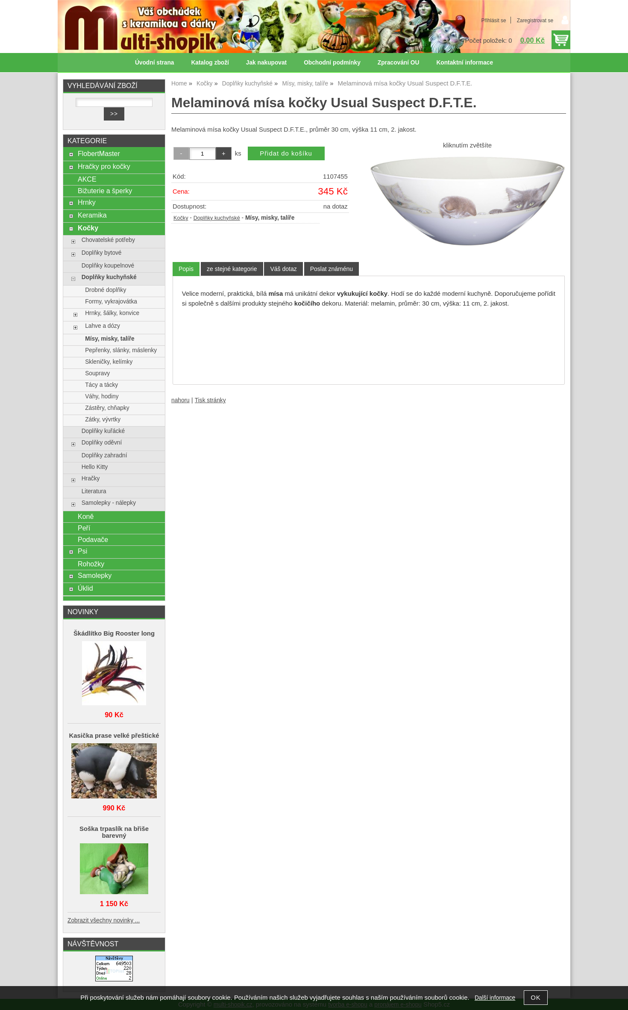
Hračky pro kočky (104, 166)
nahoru (180, 400)
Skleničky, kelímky (108, 362)
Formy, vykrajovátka (111, 301)
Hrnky (87, 202)
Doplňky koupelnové (108, 265)
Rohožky (91, 564)
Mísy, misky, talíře (109, 339)
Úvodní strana (154, 62)
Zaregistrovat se (535, 21)
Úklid (85, 588)
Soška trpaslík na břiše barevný (114, 832)
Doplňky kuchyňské (217, 218)
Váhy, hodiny (101, 396)
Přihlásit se (493, 21)
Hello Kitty (95, 467)
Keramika (92, 215)
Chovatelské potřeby (108, 240)
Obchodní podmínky (332, 62)
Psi (82, 551)
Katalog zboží (210, 62)
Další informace (495, 998)
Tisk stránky (210, 400)
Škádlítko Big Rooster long (114, 633)
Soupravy (97, 373)
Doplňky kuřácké (103, 431)
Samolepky (95, 575)
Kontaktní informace (464, 62)
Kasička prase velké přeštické (114, 735)
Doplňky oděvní (102, 442)
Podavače (93, 539)
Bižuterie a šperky (105, 190)
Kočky (180, 218)
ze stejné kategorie (232, 268)
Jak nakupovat (266, 62)
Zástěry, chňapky (107, 408)
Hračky (91, 478)
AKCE (87, 179)
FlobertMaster (99, 153)
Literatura (94, 491)
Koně (86, 516)
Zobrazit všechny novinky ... (103, 920)
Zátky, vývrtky (102, 419)
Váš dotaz (283, 268)
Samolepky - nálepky (109, 503)
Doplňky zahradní (104, 455)
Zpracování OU (399, 62)
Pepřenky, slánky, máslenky (121, 350)
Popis (186, 268)
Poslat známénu (331, 268)
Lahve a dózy (102, 326)
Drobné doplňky (105, 290)
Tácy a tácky (101, 385)
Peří (84, 528)
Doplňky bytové (102, 253)
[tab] (186, 269)
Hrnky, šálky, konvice (112, 313)
